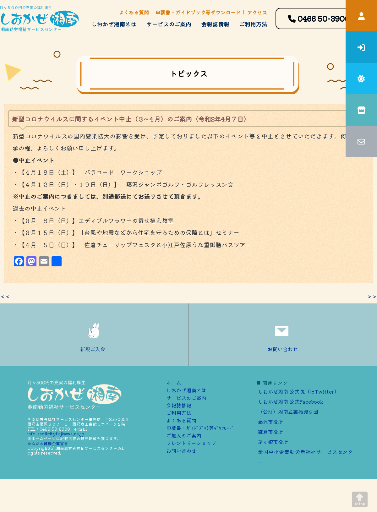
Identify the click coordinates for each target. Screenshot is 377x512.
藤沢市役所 (270, 421)
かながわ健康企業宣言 (47, 443)
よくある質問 (134, 12)
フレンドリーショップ (191, 443)
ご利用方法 (253, 24)
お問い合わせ (283, 335)
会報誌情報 (215, 24)
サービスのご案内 (168, 24)
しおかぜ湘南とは (113, 24)
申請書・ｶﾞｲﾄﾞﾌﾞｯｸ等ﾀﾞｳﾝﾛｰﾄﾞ (200, 428)
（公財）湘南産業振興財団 (288, 411)
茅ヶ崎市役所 (273, 441)
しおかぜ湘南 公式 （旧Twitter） (298, 391)
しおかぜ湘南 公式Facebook (290, 401)
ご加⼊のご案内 (183, 435)
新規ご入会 (94, 335)
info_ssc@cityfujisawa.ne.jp (55, 434)
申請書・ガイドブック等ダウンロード (198, 12)
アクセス (257, 12)
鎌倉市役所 (270, 431)
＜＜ (5, 296)
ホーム (173, 382)
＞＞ (372, 296)
